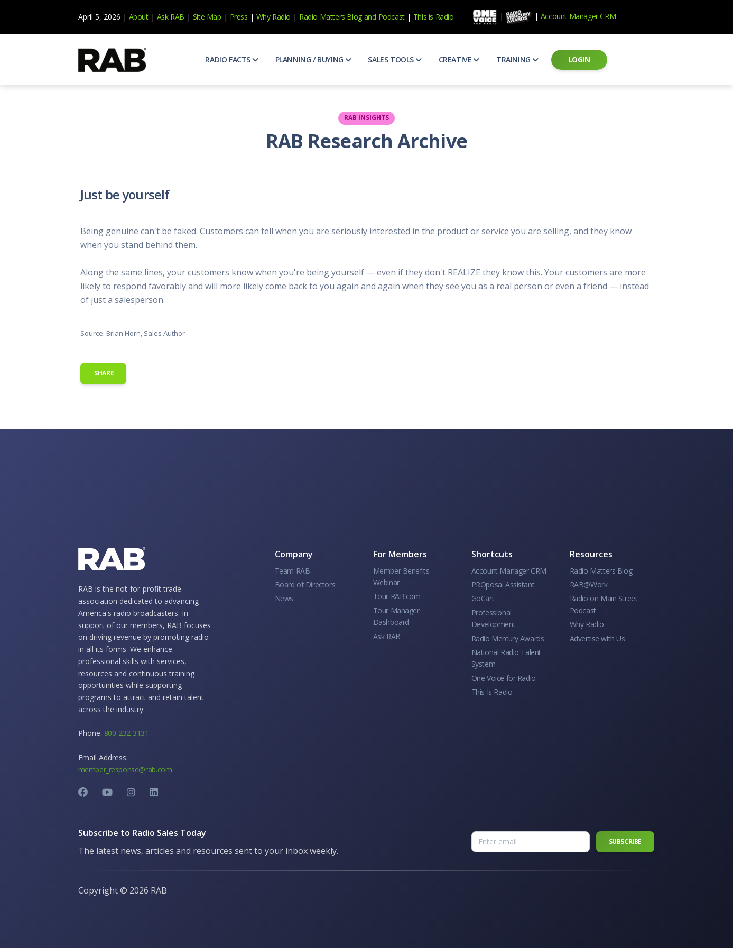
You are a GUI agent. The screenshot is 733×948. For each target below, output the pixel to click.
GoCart (483, 598)
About (139, 17)
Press (239, 17)
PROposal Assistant (503, 584)
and (370, 17)
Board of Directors (305, 584)
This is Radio (433, 17)
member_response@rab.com (125, 770)
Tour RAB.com (397, 596)
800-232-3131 (126, 733)
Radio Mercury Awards (507, 638)
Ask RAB (170, 17)
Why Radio (273, 17)
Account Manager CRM (578, 16)
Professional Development (493, 618)
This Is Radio (492, 692)
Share (103, 373)
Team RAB (292, 571)
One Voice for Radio (503, 678)
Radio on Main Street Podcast (604, 604)
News (284, 598)
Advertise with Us (597, 638)
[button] (231, 60)
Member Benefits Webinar (401, 576)
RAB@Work (589, 584)
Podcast (391, 17)
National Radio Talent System (506, 658)
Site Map (207, 17)
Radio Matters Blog (330, 17)
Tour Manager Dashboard (396, 616)
